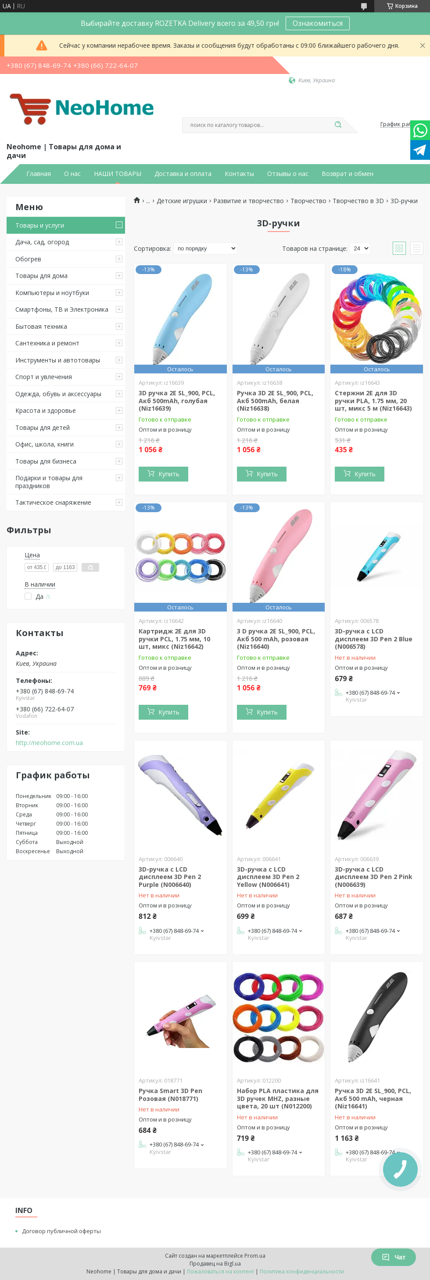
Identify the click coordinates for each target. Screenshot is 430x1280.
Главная (38, 174)
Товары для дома (41, 275)
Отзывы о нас (287, 174)
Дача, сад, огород (42, 242)
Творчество (308, 201)
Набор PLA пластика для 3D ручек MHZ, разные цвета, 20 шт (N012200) (278, 1098)
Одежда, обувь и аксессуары (58, 394)
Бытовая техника (41, 326)
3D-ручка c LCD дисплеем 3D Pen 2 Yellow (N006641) (268, 877)
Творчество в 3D (358, 201)
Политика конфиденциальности (302, 1271)
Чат (393, 1257)
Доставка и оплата (182, 174)
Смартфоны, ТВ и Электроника (61, 309)
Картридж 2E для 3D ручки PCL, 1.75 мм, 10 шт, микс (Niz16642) (174, 639)
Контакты (239, 174)
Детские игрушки (182, 201)
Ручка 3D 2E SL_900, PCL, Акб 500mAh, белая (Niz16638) (275, 400)
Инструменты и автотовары (57, 360)
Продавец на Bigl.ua (215, 1263)
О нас (72, 174)
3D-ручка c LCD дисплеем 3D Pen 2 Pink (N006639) (373, 877)
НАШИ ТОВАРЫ (117, 174)
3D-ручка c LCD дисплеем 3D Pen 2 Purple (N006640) (170, 877)
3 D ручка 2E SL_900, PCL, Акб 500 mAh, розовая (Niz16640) (276, 639)
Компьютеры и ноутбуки (52, 292)
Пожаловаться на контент (220, 1271)
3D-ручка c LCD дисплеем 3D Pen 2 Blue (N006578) (373, 639)
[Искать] (338, 125)
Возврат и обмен (347, 174)
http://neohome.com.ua (49, 743)
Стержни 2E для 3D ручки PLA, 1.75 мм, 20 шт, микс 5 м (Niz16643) (373, 400)
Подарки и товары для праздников (48, 482)
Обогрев (28, 259)
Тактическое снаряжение (53, 502)
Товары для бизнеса (45, 461)
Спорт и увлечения (43, 377)
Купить (168, 474)
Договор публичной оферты (61, 1231)
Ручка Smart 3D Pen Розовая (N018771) (170, 1095)
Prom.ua (254, 1255)
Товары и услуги (39, 225)
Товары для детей (42, 427)
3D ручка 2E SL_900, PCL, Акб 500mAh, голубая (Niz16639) (177, 400)
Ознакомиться (318, 23)
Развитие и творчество (248, 201)
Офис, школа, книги (44, 444)
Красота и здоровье (45, 410)
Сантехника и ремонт (47, 343)
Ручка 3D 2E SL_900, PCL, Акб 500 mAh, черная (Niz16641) (373, 1098)
